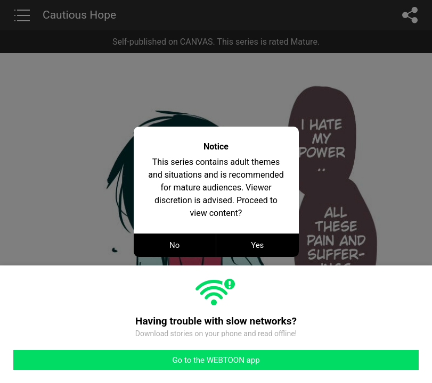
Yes (257, 245)
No (174, 245)
